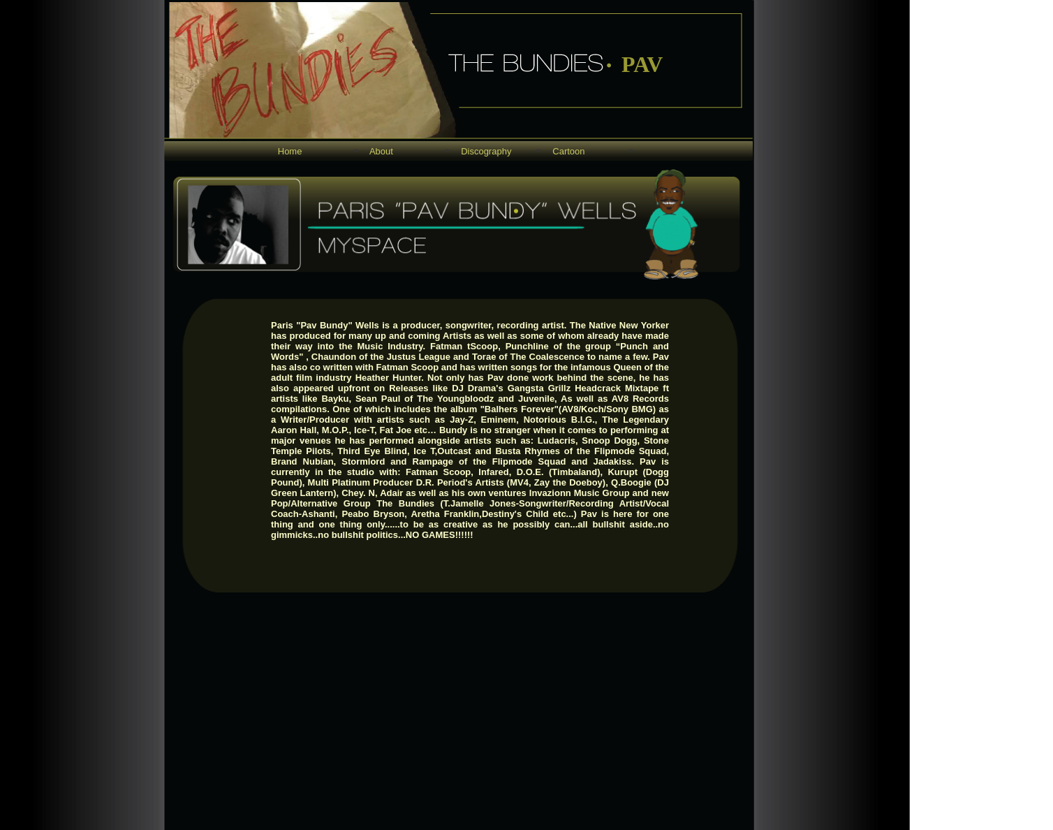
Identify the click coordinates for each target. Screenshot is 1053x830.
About (381, 151)
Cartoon (568, 151)
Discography (486, 151)
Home (290, 151)
